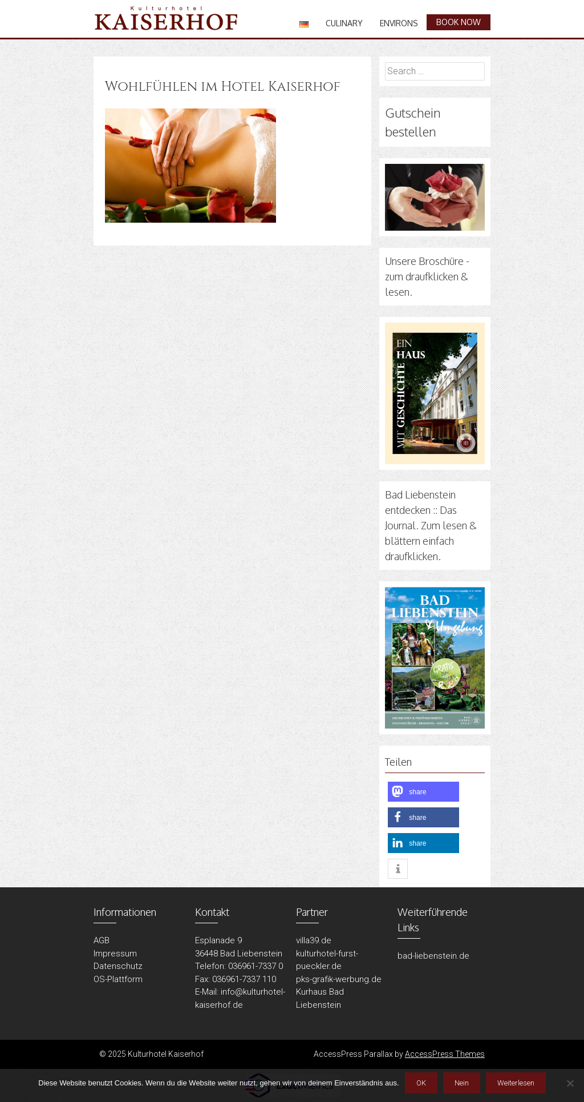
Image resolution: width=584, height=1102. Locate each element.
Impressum (115, 953)
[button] (423, 792)
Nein (462, 1083)
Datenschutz (118, 966)
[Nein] (569, 1083)
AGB (102, 940)
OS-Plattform (118, 979)
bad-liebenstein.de (433, 956)
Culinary (344, 23)
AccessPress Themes (445, 1054)
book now (458, 22)
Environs (399, 23)
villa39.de (313, 940)
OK (421, 1083)
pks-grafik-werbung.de (339, 979)
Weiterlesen (515, 1083)
